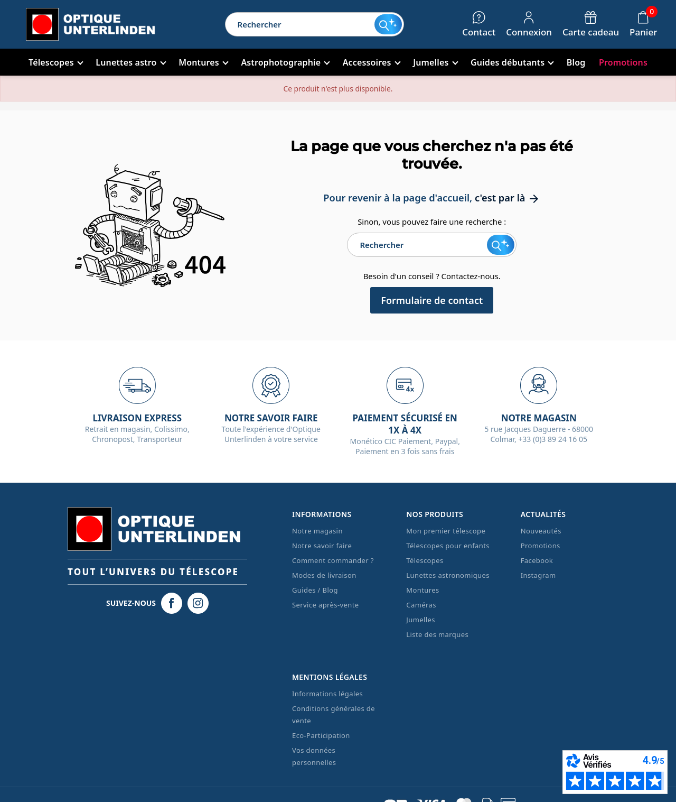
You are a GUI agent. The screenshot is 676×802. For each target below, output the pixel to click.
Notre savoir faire (322, 545)
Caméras (421, 605)
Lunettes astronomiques (448, 575)
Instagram (538, 575)
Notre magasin (317, 531)
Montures (422, 590)
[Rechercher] (300, 24)
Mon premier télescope (445, 531)
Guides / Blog (315, 590)
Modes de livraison (324, 575)
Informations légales (327, 693)
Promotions (540, 545)
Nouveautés (541, 531)
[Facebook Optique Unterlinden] (171, 603)
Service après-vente (325, 605)
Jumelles (420, 619)
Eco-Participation (321, 735)
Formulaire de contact (432, 300)
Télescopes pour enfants (448, 545)
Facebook (537, 560)
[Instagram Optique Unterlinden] (198, 603)
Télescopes (424, 560)
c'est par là (507, 197)
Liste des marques (437, 634)
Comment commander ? (333, 560)
